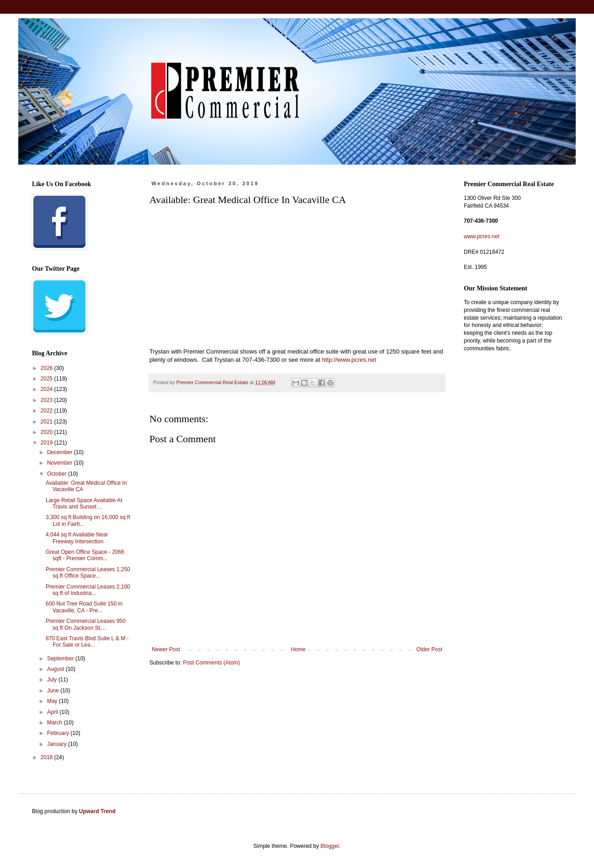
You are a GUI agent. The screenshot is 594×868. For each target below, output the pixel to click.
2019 (47, 442)
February (58, 733)
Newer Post (166, 649)
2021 (47, 421)
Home (298, 649)
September (61, 658)
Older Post (429, 649)
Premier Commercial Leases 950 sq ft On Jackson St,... (86, 624)
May (53, 701)
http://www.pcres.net (349, 359)
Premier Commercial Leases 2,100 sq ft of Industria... (88, 590)
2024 (47, 389)
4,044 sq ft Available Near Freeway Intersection (77, 537)
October (57, 474)
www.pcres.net (481, 236)
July (52, 679)
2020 (47, 432)
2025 (47, 378)
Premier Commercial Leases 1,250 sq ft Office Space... (88, 572)
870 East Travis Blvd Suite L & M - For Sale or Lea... (87, 641)
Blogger (329, 846)
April (53, 712)
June (53, 690)
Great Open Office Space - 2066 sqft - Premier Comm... (85, 555)
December (60, 452)
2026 (47, 368)
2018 (47, 757)
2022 (47, 410)
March (55, 722)
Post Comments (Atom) (211, 662)
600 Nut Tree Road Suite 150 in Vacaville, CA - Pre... (84, 606)
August (56, 669)
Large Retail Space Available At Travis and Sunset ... (84, 503)
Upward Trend (97, 811)
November (60, 463)
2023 (47, 400)
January (57, 744)
